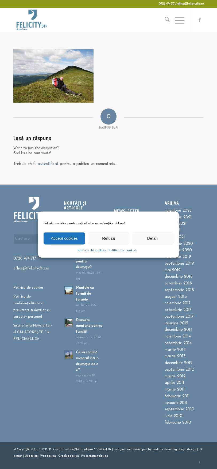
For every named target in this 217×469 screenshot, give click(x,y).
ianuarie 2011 (176, 403)
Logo (182, 449)
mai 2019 (173, 270)
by (149, 449)
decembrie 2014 (178, 330)
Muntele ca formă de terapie (85, 293)
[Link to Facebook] (200, 20)
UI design (31, 456)
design (191, 449)
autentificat (48, 164)
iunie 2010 (174, 416)
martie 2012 (175, 376)
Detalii (152, 238)
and (130, 449)
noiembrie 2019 (178, 257)
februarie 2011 (177, 396)
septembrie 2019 (179, 264)
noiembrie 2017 (178, 303)
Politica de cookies (92, 250)
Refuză (108, 238)
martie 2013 (175, 356)
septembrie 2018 (179, 290)
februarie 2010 (178, 423)
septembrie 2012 (179, 370)
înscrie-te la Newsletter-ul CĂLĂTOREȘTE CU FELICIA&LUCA (32, 332)
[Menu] (177, 20)
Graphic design (68, 456)
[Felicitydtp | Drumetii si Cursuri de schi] (31, 20)
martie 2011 (175, 390)
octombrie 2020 (179, 244)
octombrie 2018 (178, 284)
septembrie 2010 (179, 409)
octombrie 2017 (178, 310)
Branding (170, 449)
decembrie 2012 (178, 363)
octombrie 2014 (178, 343)
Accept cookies (64, 238)
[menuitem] (164, 20)
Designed (120, 449)
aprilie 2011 (174, 383)
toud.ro (156, 449)
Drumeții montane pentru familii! (89, 325)
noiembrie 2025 (178, 211)
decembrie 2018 (179, 277)
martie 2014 (175, 350)
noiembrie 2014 (178, 337)
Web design (48, 456)
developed (140, 449)
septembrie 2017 (179, 317)
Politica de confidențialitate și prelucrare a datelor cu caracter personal (32, 306)
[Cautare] (164, 20)
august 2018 (176, 297)
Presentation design (94, 456)
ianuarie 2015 (176, 323)
